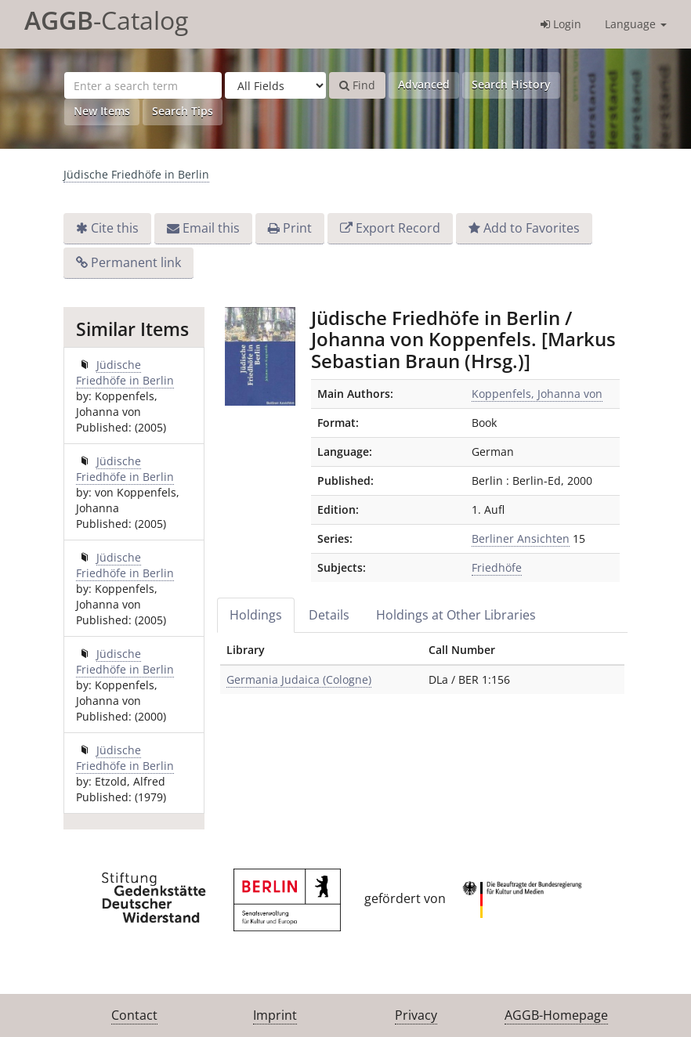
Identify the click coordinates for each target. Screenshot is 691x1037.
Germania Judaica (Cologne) (298, 679)
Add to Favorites (531, 228)
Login (561, 23)
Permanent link (136, 262)
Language (636, 23)
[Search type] (275, 85)
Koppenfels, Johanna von (537, 393)
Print (297, 228)
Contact (134, 1015)
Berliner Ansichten (521, 538)
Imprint (275, 1015)
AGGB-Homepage (556, 1015)
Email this (211, 228)
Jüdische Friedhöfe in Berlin (136, 174)
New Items (102, 110)
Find (357, 85)
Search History (511, 84)
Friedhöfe (497, 567)
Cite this (115, 228)
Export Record (398, 228)
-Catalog (106, 20)
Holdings (256, 614)
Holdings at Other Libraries (456, 614)
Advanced (424, 84)
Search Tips (182, 110)
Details (329, 614)
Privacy (416, 1015)
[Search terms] (143, 85)
